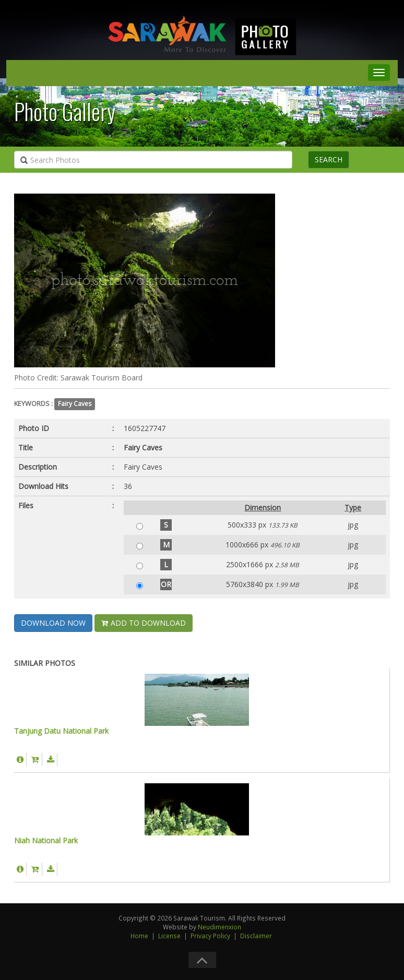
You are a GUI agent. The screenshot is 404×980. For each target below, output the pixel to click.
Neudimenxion (219, 927)
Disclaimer (256, 935)
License (169, 935)
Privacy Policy (210, 935)
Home (139, 935)
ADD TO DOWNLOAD (143, 623)
